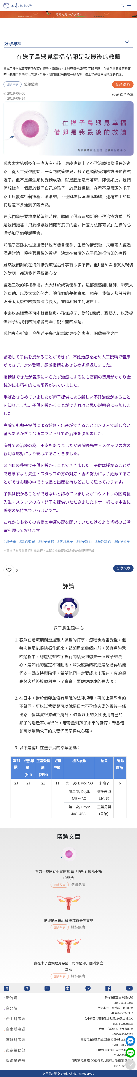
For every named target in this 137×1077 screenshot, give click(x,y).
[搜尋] (122, 5)
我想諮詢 (122, 84)
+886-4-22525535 (122, 1023)
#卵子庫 (9, 541)
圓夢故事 (12, 84)
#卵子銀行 (84, 541)
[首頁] (21, 5)
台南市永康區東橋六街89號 (116, 1029)
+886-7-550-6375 (122, 1044)
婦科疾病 (78, 926)
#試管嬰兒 (27, 541)
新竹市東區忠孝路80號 (119, 997)
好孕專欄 (13, 43)
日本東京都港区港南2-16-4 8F (114, 1050)
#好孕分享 (122, 541)
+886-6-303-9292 (122, 1034)
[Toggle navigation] (129, 5)
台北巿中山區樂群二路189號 (115, 1008)
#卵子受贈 (46, 541)
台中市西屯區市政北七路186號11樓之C (108, 1018)
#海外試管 (103, 541)
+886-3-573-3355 (122, 1003)
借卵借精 (31, 83)
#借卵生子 (65, 541)
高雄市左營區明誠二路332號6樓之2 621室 (107, 1039)
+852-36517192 (123, 1066)
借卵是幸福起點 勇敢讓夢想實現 (68, 920)
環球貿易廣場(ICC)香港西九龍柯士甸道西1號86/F (102, 1060)
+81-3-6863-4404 (122, 1055)
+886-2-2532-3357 (122, 1013)
